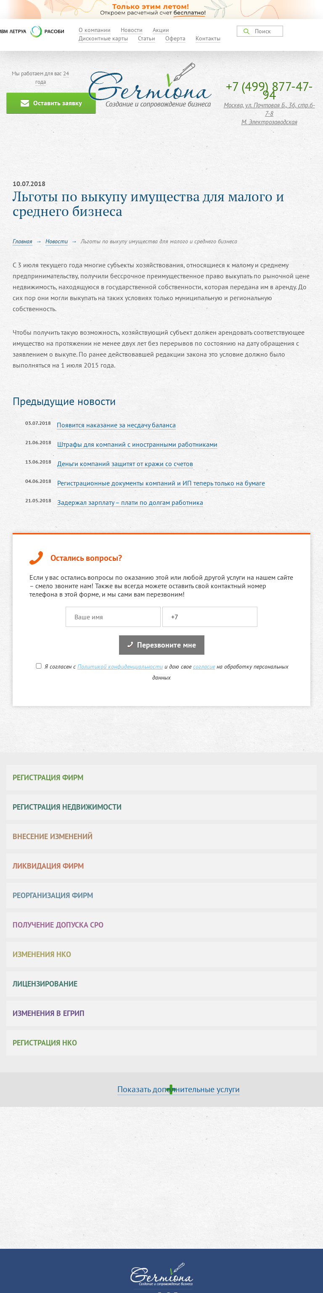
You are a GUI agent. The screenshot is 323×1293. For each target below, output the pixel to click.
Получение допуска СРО (58, 925)
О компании (95, 30)
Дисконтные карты (103, 38)
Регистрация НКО (45, 1043)
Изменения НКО (42, 954)
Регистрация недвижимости (67, 807)
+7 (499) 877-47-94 (269, 90)
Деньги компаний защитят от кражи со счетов (125, 463)
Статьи (146, 38)
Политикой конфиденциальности (120, 666)
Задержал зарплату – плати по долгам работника (130, 502)
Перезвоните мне (161, 645)
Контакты (208, 38)
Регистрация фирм (48, 777)
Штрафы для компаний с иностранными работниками (137, 444)
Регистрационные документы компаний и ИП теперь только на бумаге (161, 483)
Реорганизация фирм (53, 895)
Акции (161, 30)
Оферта (175, 38)
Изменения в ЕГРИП (49, 1013)
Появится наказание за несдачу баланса (116, 425)
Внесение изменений (53, 836)
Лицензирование (45, 984)
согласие (204, 666)
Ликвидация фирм (48, 866)
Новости (132, 30)
